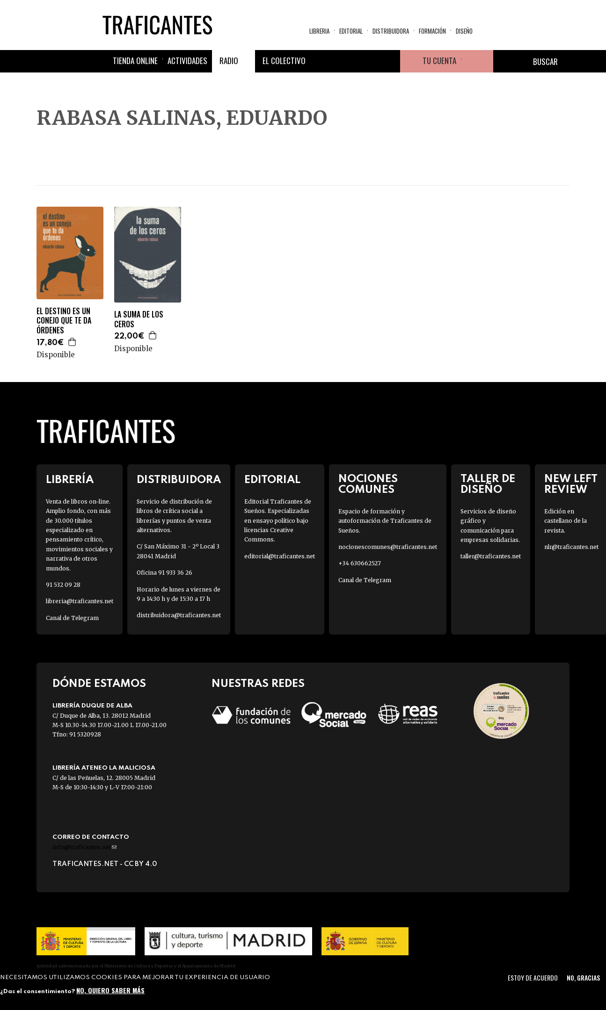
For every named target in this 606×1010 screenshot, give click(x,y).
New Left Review (571, 484)
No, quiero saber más (110, 990)
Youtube (389, 61)
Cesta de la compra (477, 61)
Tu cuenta (439, 60)
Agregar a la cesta (72, 342)
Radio (228, 60)
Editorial (351, 31)
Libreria (319, 31)
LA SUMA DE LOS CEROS (138, 319)
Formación (432, 31)
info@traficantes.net (84, 847)
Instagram (366, 61)
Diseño (464, 31)
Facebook (321, 61)
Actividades (187, 60)
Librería (70, 480)
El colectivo (284, 60)
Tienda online (135, 60)
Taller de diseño (487, 484)
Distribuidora (390, 31)
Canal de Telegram (72, 617)
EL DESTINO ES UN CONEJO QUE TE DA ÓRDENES (64, 320)
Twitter (344, 61)
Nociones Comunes (368, 484)
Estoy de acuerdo (533, 977)
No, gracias (583, 977)
